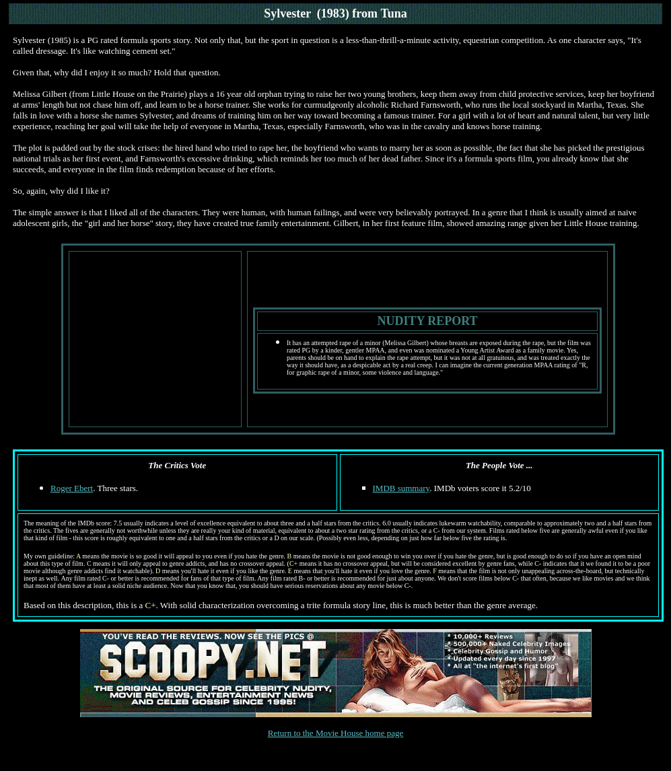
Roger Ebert (71, 488)
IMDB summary (401, 488)
